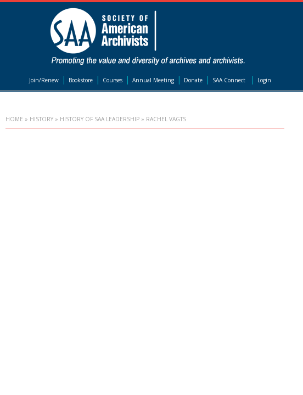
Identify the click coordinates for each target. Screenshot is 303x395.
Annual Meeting (153, 80)
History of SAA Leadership (99, 119)
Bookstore (81, 80)
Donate (193, 80)
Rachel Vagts (166, 119)
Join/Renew (44, 80)
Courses (112, 80)
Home (14, 119)
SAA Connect (228, 80)
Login (264, 80)
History (41, 119)
